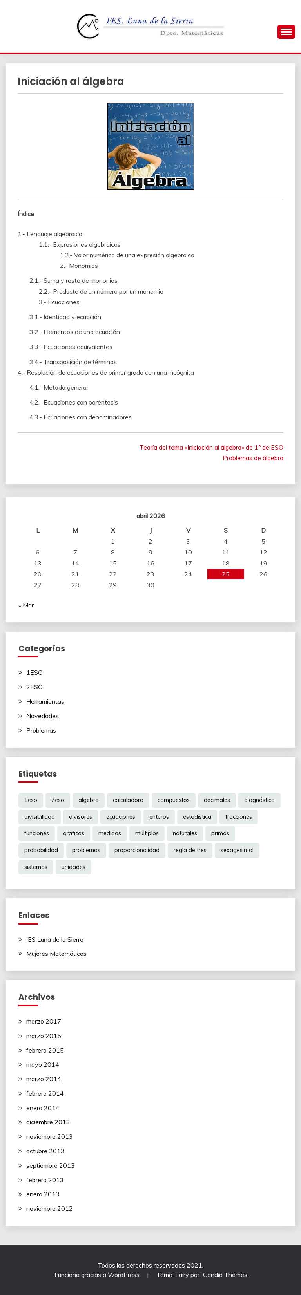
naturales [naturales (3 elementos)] (185, 833)
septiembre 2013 (50, 1165)
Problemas (41, 730)
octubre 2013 (45, 1151)
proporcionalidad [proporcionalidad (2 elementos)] (137, 850)
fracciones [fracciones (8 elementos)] (238, 816)
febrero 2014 (45, 1093)
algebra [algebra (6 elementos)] (88, 800)
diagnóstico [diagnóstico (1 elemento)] (259, 800)
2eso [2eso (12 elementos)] (57, 800)
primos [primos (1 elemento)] (220, 833)
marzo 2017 (43, 1021)
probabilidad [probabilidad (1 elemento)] (41, 850)
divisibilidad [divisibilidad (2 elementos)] (39, 816)
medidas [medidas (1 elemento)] (109, 833)
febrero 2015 (45, 1050)
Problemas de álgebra (253, 458)
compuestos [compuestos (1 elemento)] (174, 800)
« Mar (26, 605)
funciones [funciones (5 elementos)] (36, 833)
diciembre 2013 (48, 1122)
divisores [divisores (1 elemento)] (80, 816)
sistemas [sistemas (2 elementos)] (35, 867)
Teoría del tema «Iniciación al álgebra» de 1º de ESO (211, 447)
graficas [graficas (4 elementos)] (73, 833)
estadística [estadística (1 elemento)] (197, 816)
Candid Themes (225, 1275)
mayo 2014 (42, 1064)
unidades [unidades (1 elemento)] (73, 867)
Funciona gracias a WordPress (97, 1275)
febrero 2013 (45, 1180)
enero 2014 (43, 1108)
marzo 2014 (43, 1079)
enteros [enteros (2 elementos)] (159, 816)
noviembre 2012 (49, 1208)
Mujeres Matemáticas (56, 953)
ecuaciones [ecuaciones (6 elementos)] (120, 816)
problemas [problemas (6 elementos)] (86, 850)
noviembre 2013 (49, 1136)
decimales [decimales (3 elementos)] (217, 800)
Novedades (42, 716)
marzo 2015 (43, 1036)
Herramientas (45, 701)
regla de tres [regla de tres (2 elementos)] (190, 850)
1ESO (34, 672)
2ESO (34, 687)
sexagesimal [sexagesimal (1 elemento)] (237, 850)
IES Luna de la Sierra (54, 939)
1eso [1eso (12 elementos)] (30, 800)
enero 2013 (43, 1194)
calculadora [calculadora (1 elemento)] (128, 800)
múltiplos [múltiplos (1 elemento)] (147, 833)
